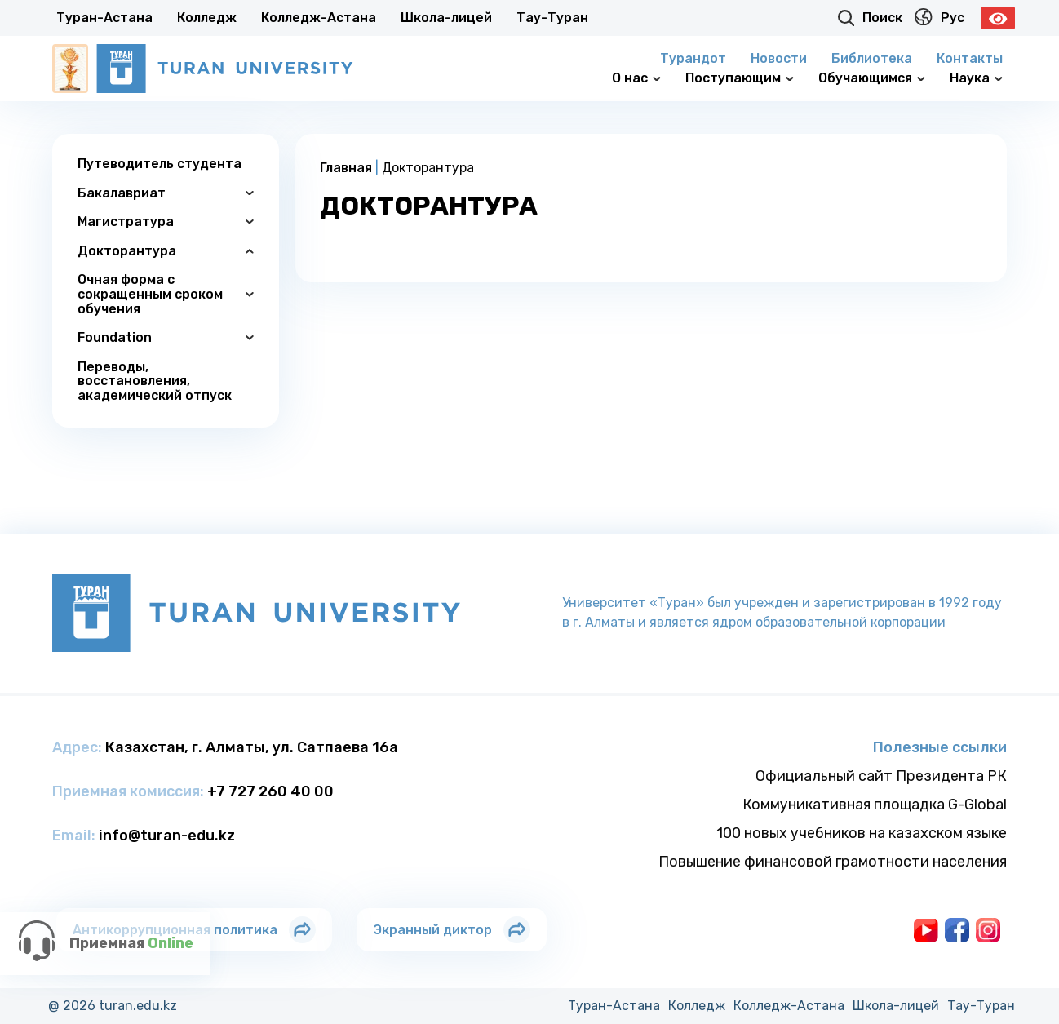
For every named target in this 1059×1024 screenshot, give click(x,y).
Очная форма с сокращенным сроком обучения (166, 294)
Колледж (207, 17)
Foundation (166, 337)
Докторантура (166, 251)
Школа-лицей (446, 17)
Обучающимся (871, 78)
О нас (636, 78)
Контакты (970, 58)
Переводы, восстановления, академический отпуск (155, 381)
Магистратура (166, 221)
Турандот (693, 58)
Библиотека (871, 58)
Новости (779, 58)
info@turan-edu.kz (167, 835)
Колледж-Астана (318, 17)
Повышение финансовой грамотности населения (832, 862)
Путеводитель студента (159, 163)
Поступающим (739, 78)
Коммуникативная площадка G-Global (874, 804)
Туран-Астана (104, 17)
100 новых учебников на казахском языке (861, 833)
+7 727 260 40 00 (270, 791)
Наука (976, 78)
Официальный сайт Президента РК (881, 776)
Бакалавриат (166, 193)
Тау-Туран (552, 17)
